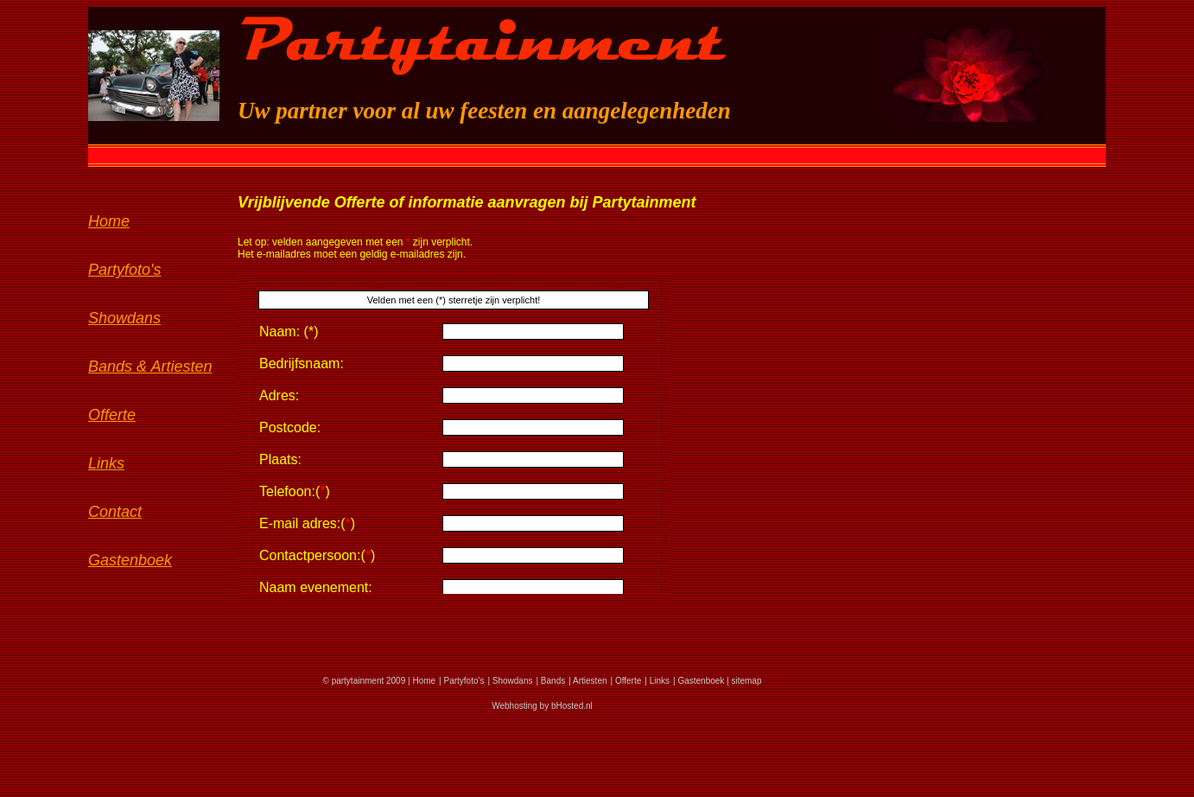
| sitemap (742, 680)
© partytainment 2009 (363, 680)
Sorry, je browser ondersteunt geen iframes (454, 434)
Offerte (112, 415)
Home (109, 221)
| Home (420, 680)
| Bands (550, 680)
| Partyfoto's (461, 680)
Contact (115, 511)
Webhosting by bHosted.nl (542, 706)
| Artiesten (587, 680)
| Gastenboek (698, 680)
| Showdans (509, 680)
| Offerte (626, 680)
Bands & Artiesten (150, 366)
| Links (657, 680)
